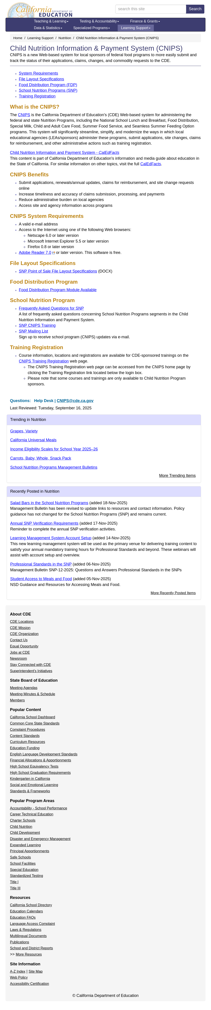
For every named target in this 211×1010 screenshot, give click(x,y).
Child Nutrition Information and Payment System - (64, 152)
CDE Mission (20, 628)
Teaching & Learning (51, 21)
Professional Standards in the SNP (41, 564)
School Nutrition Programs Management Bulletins (53, 467)
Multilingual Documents (28, 936)
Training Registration (37, 96)
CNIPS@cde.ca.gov (75, 400)
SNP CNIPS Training (37, 325)
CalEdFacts (150, 164)
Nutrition (65, 38)
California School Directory (31, 905)
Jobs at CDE (20, 652)
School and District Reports (31, 948)
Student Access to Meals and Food (41, 579)
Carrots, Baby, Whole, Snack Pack (40, 458)
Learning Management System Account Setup (50, 538)
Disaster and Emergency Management (40, 839)
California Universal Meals (33, 440)
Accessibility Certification (29, 984)
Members (17, 700)
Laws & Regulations (25, 930)
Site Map (36, 971)
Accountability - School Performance (38, 808)
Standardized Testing (26, 876)
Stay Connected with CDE (30, 665)
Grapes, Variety (24, 431)
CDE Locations (22, 622)
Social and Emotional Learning (34, 785)
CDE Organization (24, 634)
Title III (15, 888)
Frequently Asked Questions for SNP (51, 308)
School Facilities (23, 863)
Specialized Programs (91, 28)
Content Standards (24, 736)
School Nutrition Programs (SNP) (48, 90)
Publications (19, 942)
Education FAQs (23, 917)
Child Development (25, 833)
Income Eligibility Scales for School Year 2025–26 (54, 449)
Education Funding (24, 748)
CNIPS (24, 115)
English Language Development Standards (43, 754)
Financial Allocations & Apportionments (40, 760)
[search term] (150, 9)
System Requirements (38, 73)
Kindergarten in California (30, 779)
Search (195, 9)
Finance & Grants (145, 21)
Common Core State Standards (34, 723)
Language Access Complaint (32, 924)
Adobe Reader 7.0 (37, 252)
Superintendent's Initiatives (31, 671)
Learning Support (135, 28)
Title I (14, 882)
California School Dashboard (32, 717)
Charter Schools (22, 820)
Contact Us (18, 640)
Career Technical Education (31, 814)
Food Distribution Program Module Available (58, 290)
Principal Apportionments (29, 851)
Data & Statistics (48, 28)
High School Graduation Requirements (40, 773)
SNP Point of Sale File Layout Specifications (65, 271)
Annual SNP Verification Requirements (44, 523)
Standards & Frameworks (30, 791)
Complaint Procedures (27, 729)
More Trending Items (177, 475)
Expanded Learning (25, 845)
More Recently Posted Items (173, 593)
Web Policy (19, 977)
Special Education (24, 870)
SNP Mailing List (33, 331)
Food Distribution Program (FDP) (48, 85)
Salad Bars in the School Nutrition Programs (49, 503)
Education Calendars (26, 911)
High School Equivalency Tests (34, 766)
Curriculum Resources (27, 742)
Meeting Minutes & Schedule (32, 694)
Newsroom (18, 658)
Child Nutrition (21, 827)
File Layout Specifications (41, 79)
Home (17, 38)
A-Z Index (17, 971)
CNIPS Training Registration (44, 361)
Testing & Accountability (99, 21)
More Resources (29, 954)
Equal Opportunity (24, 646)
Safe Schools (20, 857)
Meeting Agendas (23, 688)
